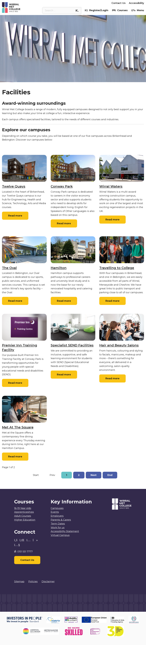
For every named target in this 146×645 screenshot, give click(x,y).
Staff (64, 3)
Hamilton (59, 268)
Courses (120, 10)
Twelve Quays (13, 186)
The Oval (9, 268)
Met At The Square (17, 427)
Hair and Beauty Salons (119, 345)
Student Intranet (47, 3)
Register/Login (96, 10)
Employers (101, 3)
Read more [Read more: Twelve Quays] (15, 215)
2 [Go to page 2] (79, 475)
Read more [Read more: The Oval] (15, 300)
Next (93, 475)
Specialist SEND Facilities (72, 345)
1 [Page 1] (66, 475)
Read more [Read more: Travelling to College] (112, 300)
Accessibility (136, 3)
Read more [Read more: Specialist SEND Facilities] (64, 374)
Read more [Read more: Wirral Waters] (112, 219)
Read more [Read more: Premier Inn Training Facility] (15, 382)
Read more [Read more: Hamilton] (64, 300)
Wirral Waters (110, 186)
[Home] (19, 7)
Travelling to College (116, 268)
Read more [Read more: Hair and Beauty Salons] (112, 378)
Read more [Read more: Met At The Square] (15, 456)
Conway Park (62, 186)
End (109, 475)
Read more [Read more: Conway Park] (64, 223)
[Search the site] (77, 10)
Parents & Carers (81, 3)
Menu (137, 10)
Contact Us (118, 3)
